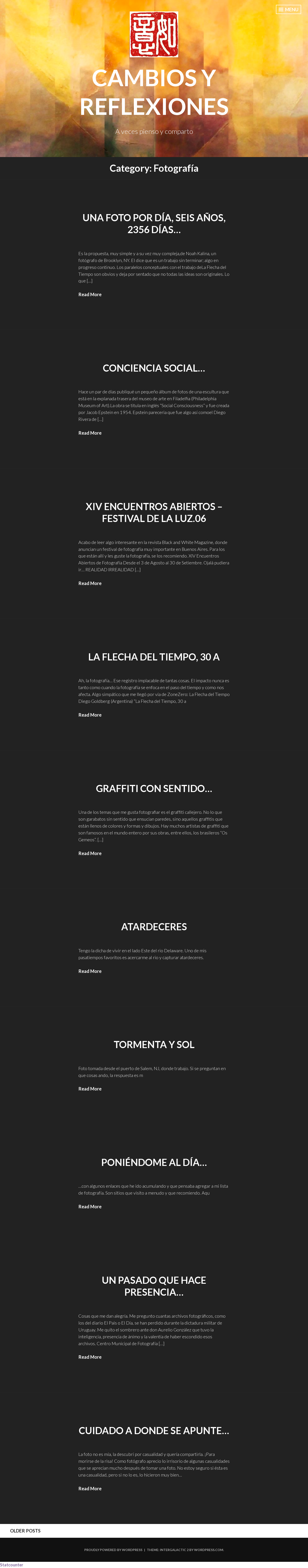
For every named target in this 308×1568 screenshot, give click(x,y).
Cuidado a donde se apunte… (154, 1430)
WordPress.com (208, 1550)
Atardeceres (154, 926)
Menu (288, 9)
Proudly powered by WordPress (113, 1550)
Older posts (25, 1530)
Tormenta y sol (154, 1044)
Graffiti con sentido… (154, 788)
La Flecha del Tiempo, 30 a (154, 657)
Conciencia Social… (154, 368)
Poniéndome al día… (154, 1162)
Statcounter (11, 1564)
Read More (90, 294)
